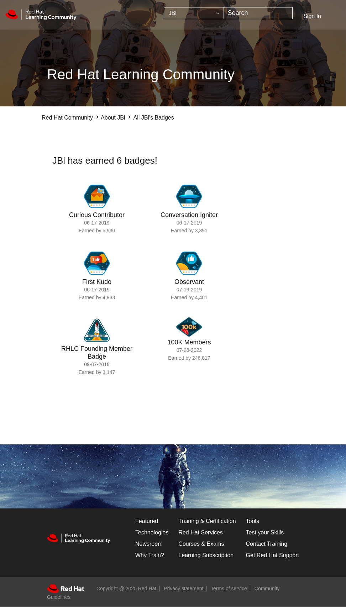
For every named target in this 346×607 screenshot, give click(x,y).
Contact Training (267, 544)
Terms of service (229, 588)
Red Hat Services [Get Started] (200, 532)
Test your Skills (265, 532)
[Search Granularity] (194, 13)
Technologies (151, 532)
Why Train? (149, 555)
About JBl (113, 118)
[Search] (258, 13)
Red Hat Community (67, 118)
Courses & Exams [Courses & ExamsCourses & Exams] (201, 544)
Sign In (312, 16)
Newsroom (148, 544)
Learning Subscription (206, 555)
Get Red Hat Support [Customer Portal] (272, 555)
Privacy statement (183, 588)
